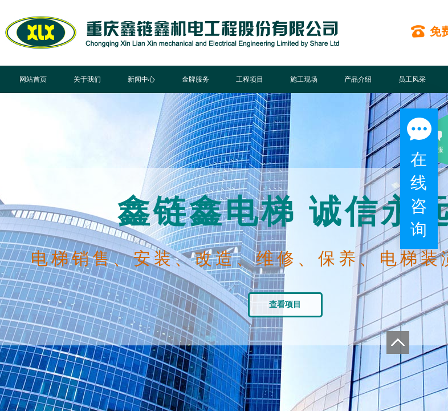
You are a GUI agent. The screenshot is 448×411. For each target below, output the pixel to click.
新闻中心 (141, 79)
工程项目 (249, 79)
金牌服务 (195, 79)
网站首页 (33, 79)
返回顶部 (397, 342)
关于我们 (87, 79)
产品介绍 (358, 79)
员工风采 (412, 79)
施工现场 (303, 79)
